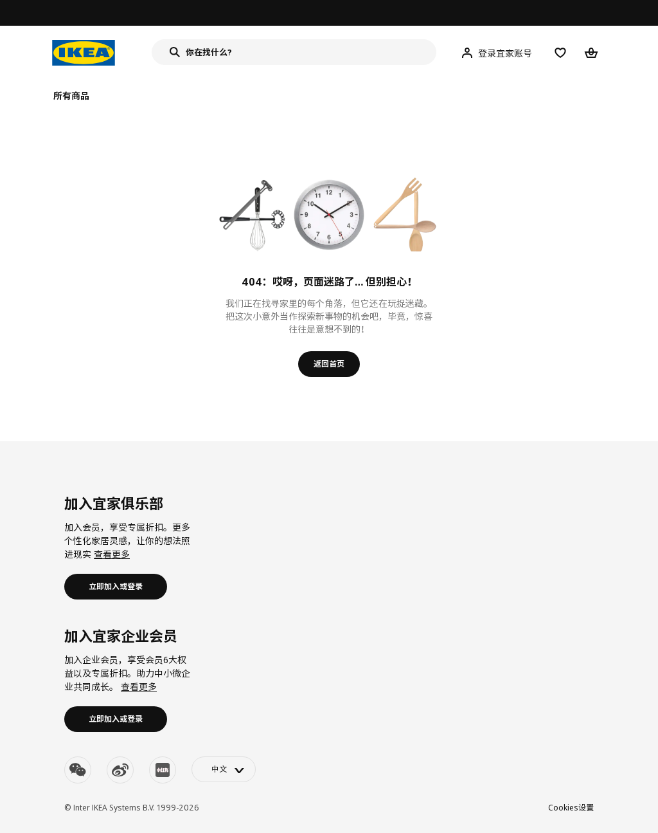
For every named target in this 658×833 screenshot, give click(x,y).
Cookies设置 (571, 807)
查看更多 (112, 554)
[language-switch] (223, 769)
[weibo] (120, 769)
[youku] (162, 769)
